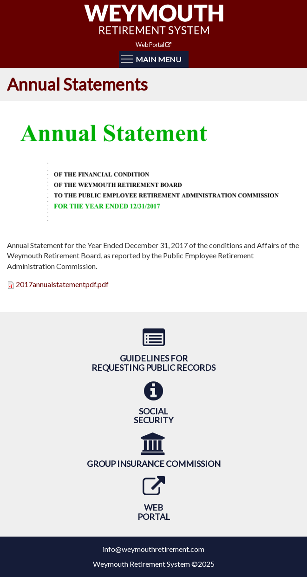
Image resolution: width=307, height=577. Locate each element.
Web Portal (153, 44)
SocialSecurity (153, 416)
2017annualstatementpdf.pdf (62, 284)
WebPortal (153, 512)
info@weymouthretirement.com (153, 548)
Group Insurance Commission (154, 464)
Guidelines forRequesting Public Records (153, 363)
